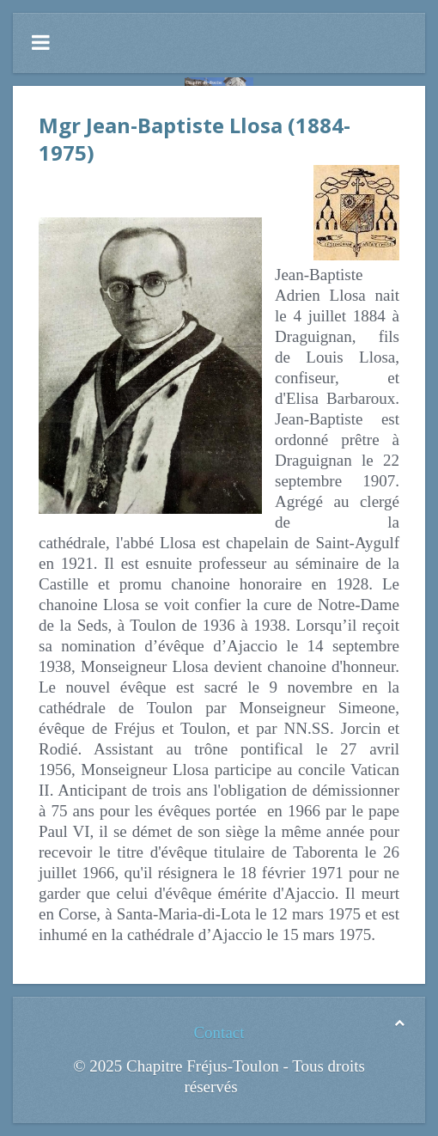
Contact (218, 1032)
